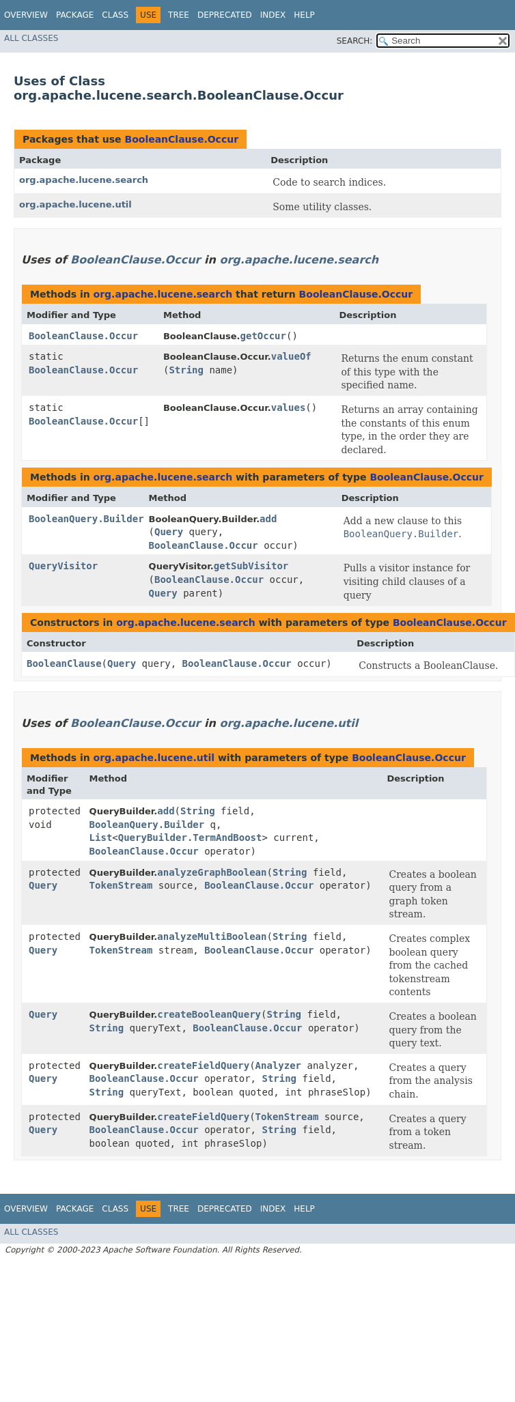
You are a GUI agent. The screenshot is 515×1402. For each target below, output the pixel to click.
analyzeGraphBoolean (211, 872)
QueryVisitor (63, 565)
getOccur (263, 335)
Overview (26, 15)
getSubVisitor (251, 565)
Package (75, 15)
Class (115, 15)
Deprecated (224, 15)
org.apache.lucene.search (83, 180)
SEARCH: (355, 41)
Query (168, 531)
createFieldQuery (203, 1065)
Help (304, 15)
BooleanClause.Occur (181, 139)
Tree (178, 15)
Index (273, 15)
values (288, 407)
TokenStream (121, 885)
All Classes (31, 38)
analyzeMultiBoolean (211, 936)
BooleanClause (64, 663)
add (268, 518)
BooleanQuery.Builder (86, 518)
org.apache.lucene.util (75, 204)
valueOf (291, 356)
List (101, 837)
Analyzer (278, 1065)
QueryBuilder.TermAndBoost (190, 837)
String (186, 369)
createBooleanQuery (209, 1014)
